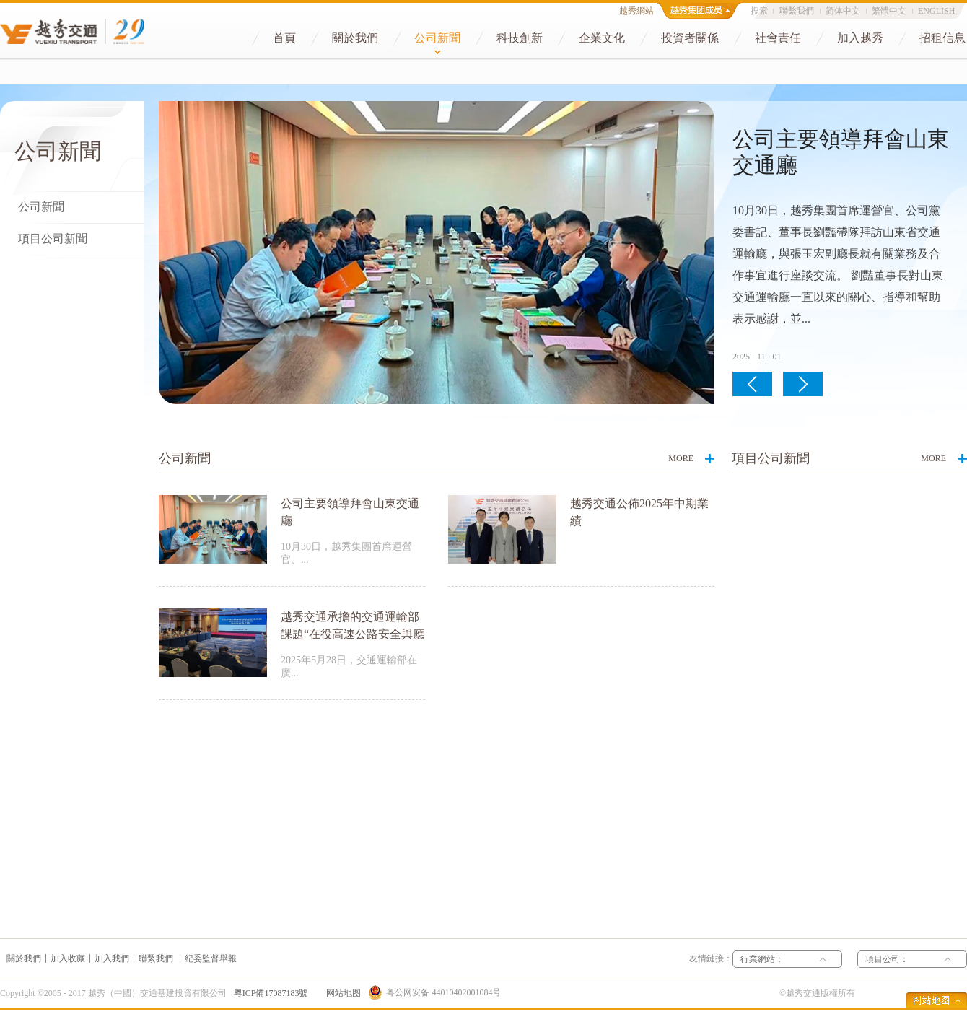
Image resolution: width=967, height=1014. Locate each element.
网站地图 (341, 993)
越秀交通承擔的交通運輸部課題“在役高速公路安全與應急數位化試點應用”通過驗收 (352, 634)
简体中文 (843, 11)
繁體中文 (889, 11)
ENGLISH (936, 11)
